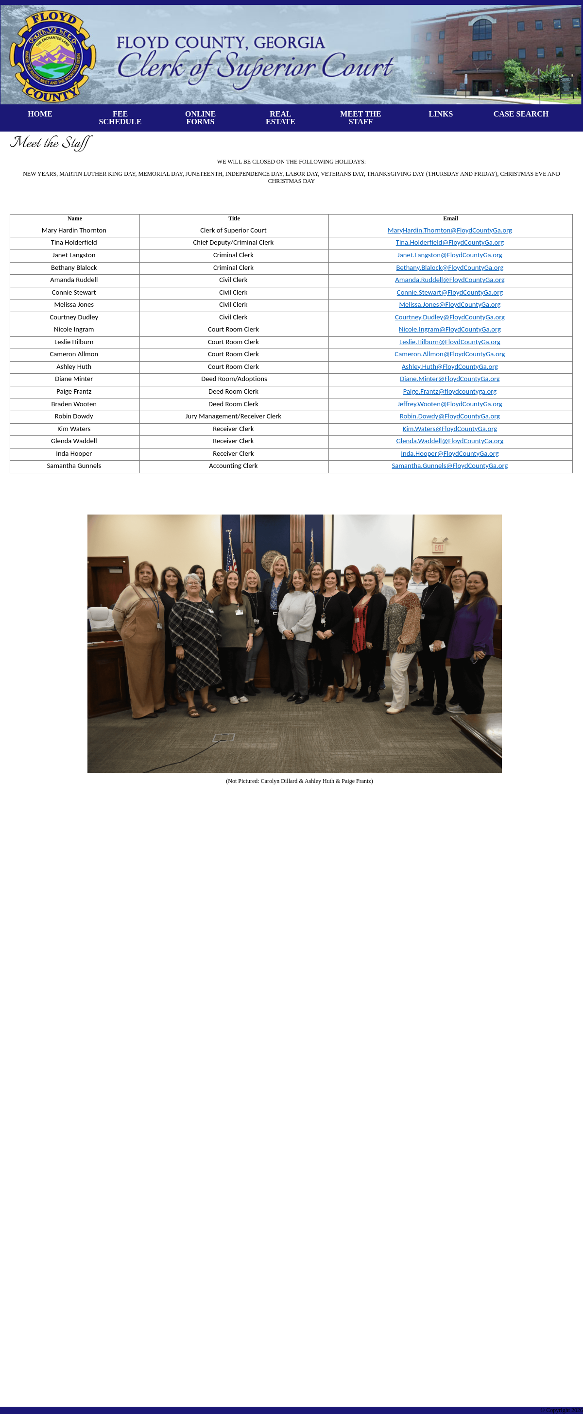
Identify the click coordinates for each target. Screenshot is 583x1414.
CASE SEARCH (521, 114)
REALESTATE (280, 118)
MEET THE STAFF (360, 118)
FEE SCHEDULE (120, 118)
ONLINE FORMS (200, 118)
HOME (40, 114)
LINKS (441, 114)
